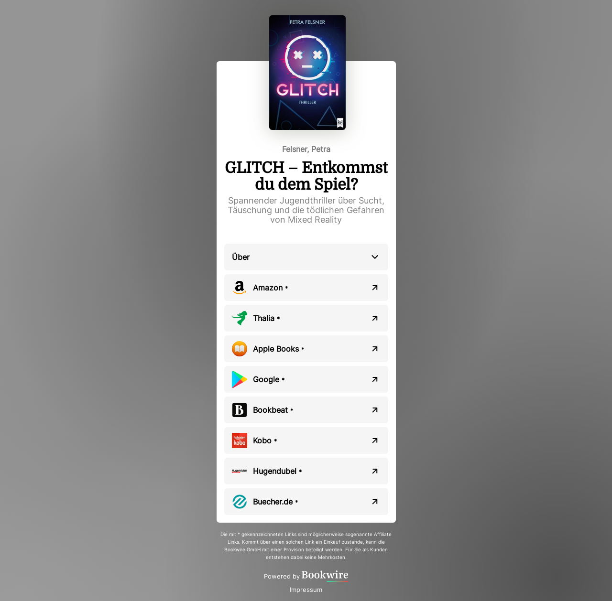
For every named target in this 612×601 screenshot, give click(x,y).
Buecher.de (275, 501)
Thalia (266, 318)
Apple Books (278, 349)
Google (268, 379)
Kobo (265, 440)
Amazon (270, 287)
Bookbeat (273, 410)
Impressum (306, 589)
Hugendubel (277, 471)
